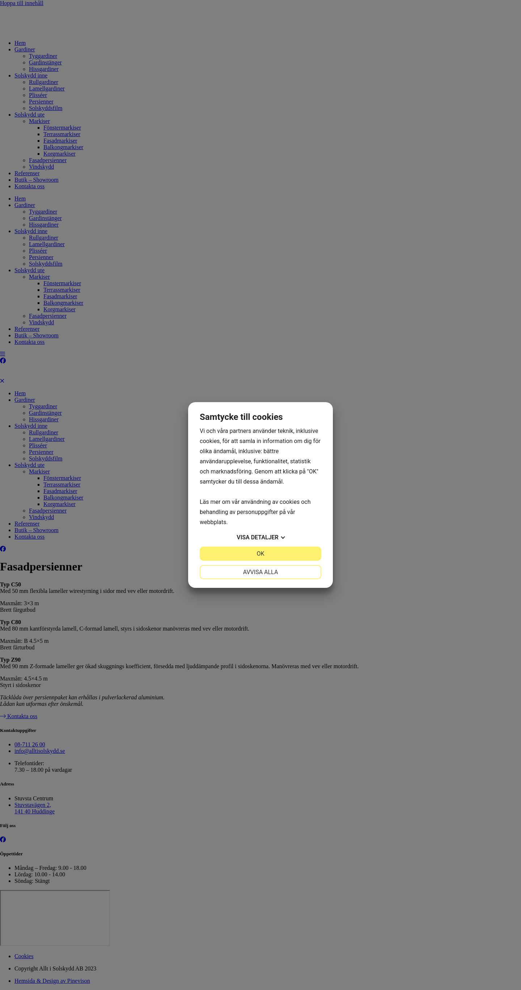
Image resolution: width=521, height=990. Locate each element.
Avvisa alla (260, 572)
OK (260, 553)
